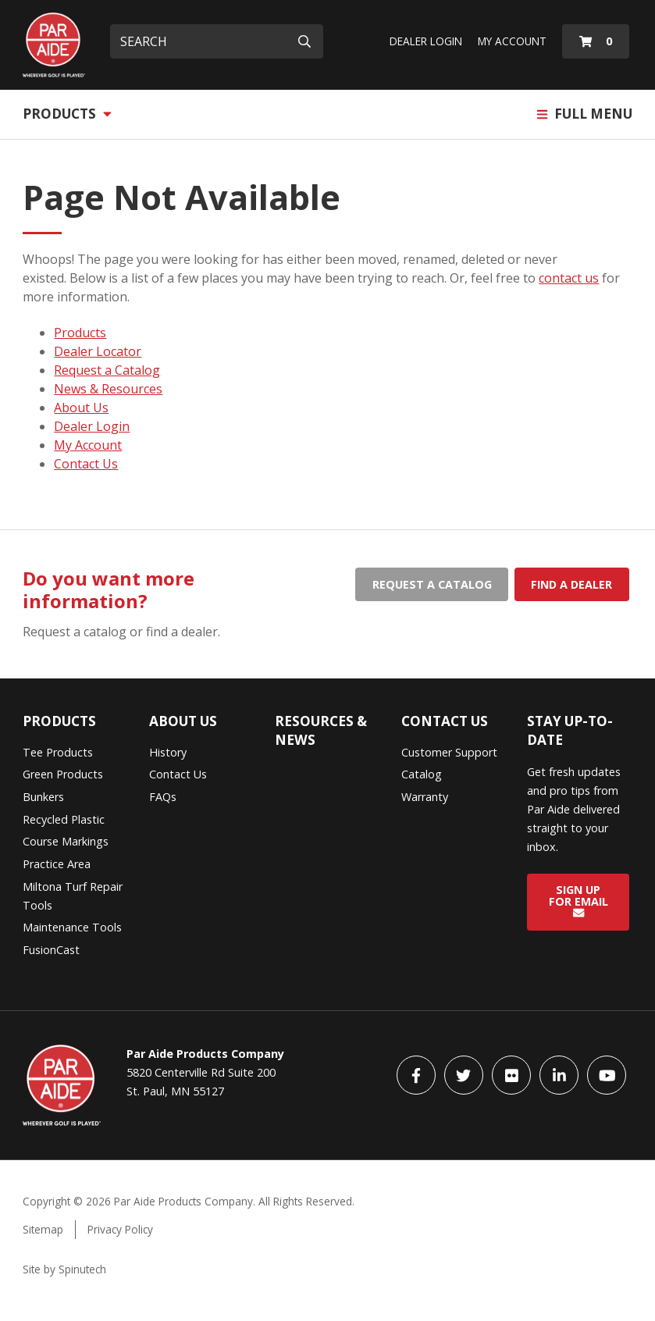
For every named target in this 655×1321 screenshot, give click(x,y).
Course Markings (66, 841)
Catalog (421, 774)
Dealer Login (426, 41)
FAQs (162, 796)
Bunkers (43, 796)
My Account (512, 41)
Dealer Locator (97, 351)
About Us (81, 407)
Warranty (424, 796)
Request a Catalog (107, 370)
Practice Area (57, 863)
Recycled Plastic (64, 819)
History (168, 752)
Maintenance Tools (72, 927)
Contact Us (86, 463)
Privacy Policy (120, 1229)
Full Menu (584, 114)
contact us (569, 278)
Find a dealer (571, 584)
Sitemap (43, 1229)
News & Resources (108, 388)
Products (67, 114)
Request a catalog (432, 584)
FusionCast (51, 949)
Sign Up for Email (578, 900)
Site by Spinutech (64, 1269)
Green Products (63, 774)
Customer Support (449, 752)
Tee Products (58, 752)
